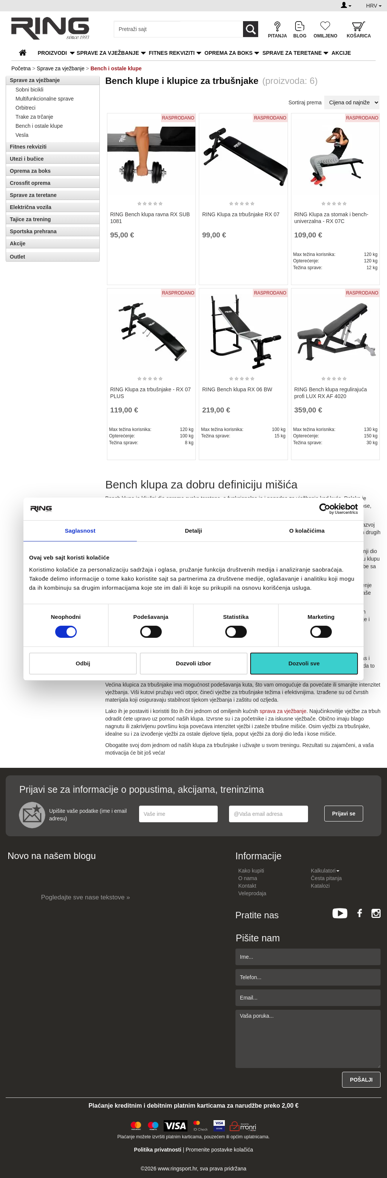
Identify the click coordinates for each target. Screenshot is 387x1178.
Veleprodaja (252, 893)
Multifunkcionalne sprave (44, 99)
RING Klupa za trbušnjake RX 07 (241, 214)
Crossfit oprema (30, 183)
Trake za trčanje (34, 117)
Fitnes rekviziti (172, 53)
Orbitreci (25, 108)
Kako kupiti (251, 871)
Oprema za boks (228, 53)
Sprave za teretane (292, 53)
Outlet (17, 257)
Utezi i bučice (26, 159)
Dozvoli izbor (193, 663)
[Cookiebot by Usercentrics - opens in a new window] (325, 509)
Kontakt (247, 886)
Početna (21, 68)
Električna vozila (30, 207)
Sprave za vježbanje (108, 53)
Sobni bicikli (29, 90)
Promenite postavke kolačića (219, 1150)
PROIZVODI (52, 53)
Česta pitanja (326, 878)
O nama (247, 878)
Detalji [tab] (193, 530)
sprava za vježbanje (283, 711)
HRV (374, 6)
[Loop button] (250, 29)
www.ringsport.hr (177, 1169)
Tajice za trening (30, 219)
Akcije (341, 53)
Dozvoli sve (304, 663)
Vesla (21, 135)
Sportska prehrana (33, 231)
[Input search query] (147, 29)
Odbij (83, 663)
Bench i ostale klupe (39, 126)
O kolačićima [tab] (307, 530)
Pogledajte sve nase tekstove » (85, 897)
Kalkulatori (325, 871)
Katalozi (320, 886)
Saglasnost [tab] (80, 530)
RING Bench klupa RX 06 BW (237, 389)
